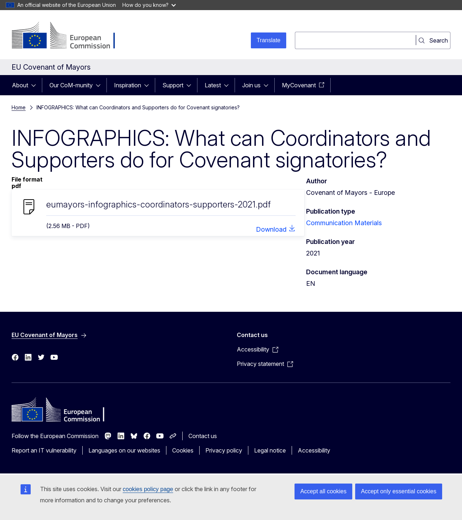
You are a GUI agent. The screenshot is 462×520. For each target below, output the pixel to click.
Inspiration (127, 85)
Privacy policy (223, 450)
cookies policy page (148, 489)
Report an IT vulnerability (44, 450)
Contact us (202, 436)
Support (172, 85)
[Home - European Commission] (70, 36)
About (20, 85)
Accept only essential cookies (398, 491)
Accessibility (314, 450)
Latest (213, 85)
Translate (268, 40)
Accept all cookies (323, 491)
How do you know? (149, 5)
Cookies (182, 450)
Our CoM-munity (71, 85)
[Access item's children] (36, 85)
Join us (251, 85)
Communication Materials (344, 223)
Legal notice (270, 450)
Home (19, 107)
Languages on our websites (124, 450)
